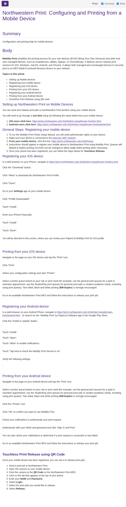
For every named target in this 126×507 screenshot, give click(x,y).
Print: (95, 3)
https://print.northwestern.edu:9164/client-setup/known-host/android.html (74, 124)
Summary (107, 3)
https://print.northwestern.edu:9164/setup (72, 141)
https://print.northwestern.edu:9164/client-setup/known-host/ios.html (66, 121)
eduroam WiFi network (64, 138)
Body (121, 3)
